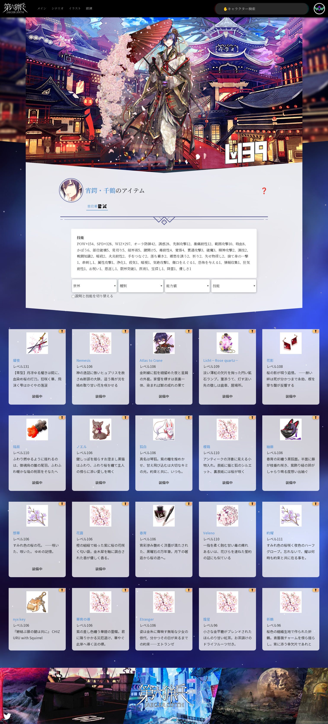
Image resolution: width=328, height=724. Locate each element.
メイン (42, 8)
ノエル (81, 446)
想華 (16, 532)
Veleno (209, 532)
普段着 (97, 206)
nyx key (19, 619)
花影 (270, 360)
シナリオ (57, 8)
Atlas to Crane (151, 360)
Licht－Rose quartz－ (220, 360)
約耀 (270, 532)
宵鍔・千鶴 (100, 190)
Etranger (147, 619)
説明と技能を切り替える (92, 295)
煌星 (206, 619)
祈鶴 (270, 619)
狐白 (143, 446)
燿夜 (16, 360)
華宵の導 (83, 619)
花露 (79, 532)
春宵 (143, 532)
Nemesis (83, 360)
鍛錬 (89, 8)
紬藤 (270, 446)
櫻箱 (206, 446)
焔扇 (16, 446)
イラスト (74, 8)
